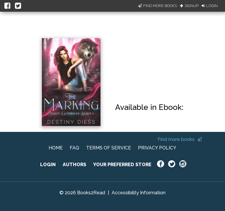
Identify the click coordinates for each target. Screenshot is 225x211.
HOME (56, 148)
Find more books (180, 139)
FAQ (74, 148)
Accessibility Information (139, 192)
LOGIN (48, 164)
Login (210, 6)
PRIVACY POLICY (157, 148)
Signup (189, 6)
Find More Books (157, 6)
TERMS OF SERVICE (108, 148)
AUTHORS (74, 164)
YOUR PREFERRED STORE (122, 164)
